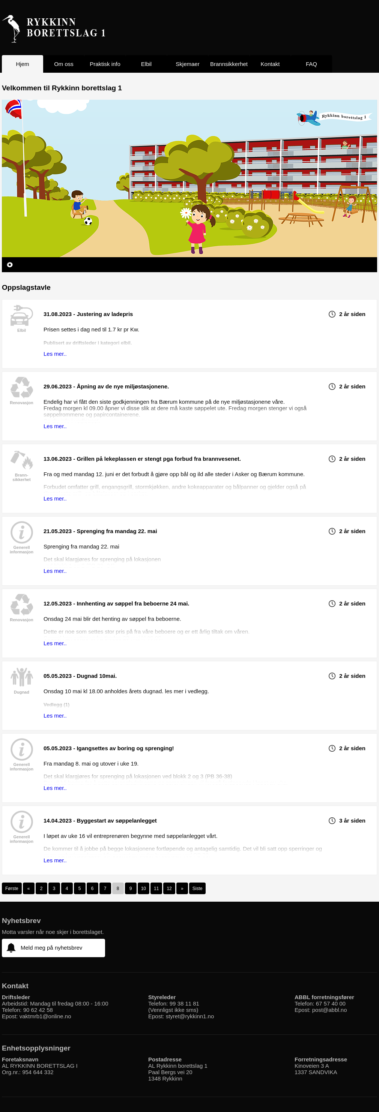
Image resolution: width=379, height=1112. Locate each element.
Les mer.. (55, 354)
